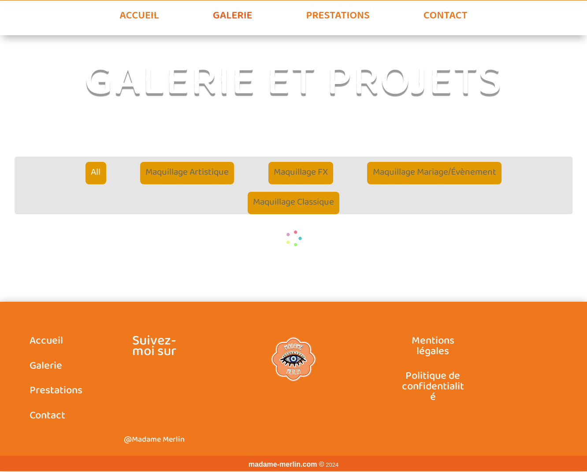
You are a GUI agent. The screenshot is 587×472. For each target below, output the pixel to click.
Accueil (139, 16)
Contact (446, 16)
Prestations (337, 16)
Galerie (233, 16)
